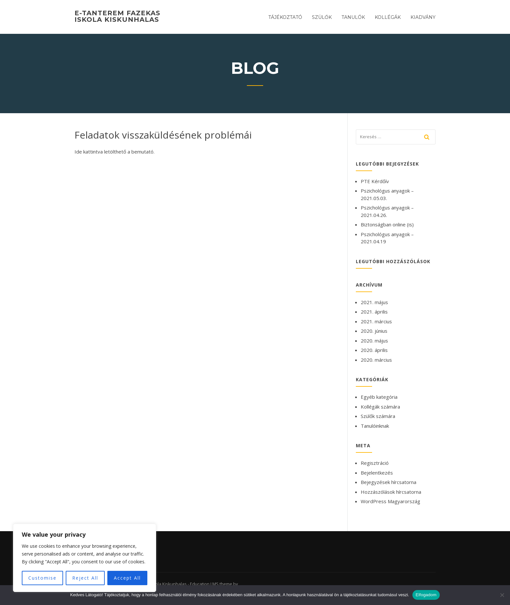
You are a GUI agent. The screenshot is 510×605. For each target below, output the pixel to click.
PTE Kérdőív (375, 181)
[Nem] (502, 595)
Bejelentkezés (377, 472)
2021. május (374, 302)
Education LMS (204, 584)
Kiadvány (423, 17)
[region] (84, 558)
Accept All (127, 578)
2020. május (374, 340)
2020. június (374, 331)
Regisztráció (375, 463)
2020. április (374, 350)
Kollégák (388, 17)
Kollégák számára (380, 406)
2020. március (376, 359)
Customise (42, 578)
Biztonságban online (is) (387, 224)
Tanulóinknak (375, 426)
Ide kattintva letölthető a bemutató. (114, 151)
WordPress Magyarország (390, 501)
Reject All (85, 578)
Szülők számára (378, 416)
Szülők (322, 17)
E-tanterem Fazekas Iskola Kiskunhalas (117, 16)
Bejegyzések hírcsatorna (388, 482)
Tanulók (353, 17)
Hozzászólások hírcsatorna (391, 492)
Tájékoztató (285, 17)
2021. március (376, 321)
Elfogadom (426, 594)
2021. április (374, 311)
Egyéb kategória (379, 397)
